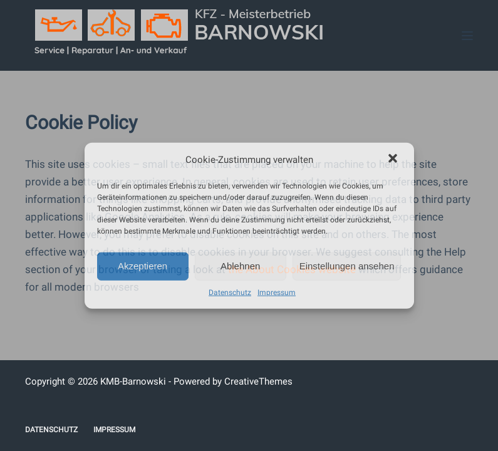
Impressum (276, 292)
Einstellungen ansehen (347, 266)
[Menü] (467, 35)
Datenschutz (230, 292)
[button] (394, 159)
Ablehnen (240, 266)
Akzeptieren (142, 266)
